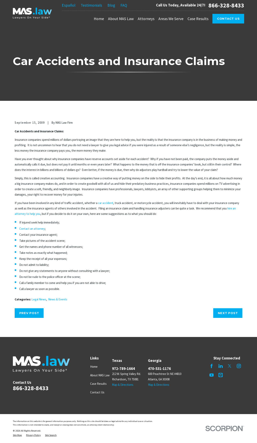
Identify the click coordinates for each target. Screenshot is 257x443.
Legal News (39, 299)
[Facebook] (211, 366)
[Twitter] (229, 366)
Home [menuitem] (99, 18)
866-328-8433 (226, 5)
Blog (111, 5)
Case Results (98, 384)
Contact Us (228, 18)
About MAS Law (100, 375)
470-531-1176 (159, 368)
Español (68, 5)
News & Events (57, 299)
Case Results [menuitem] (198, 18)
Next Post (228, 313)
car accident (105, 203)
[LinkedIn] (220, 366)
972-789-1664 (123, 368)
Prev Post (29, 313)
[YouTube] (211, 375)
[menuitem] (17, 435)
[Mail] (220, 375)
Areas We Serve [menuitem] (171, 18)
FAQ (123, 5)
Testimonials (91, 5)
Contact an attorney (32, 229)
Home (94, 366)
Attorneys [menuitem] (146, 18)
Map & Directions (122, 385)
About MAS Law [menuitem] (121, 18)
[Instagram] (239, 366)
